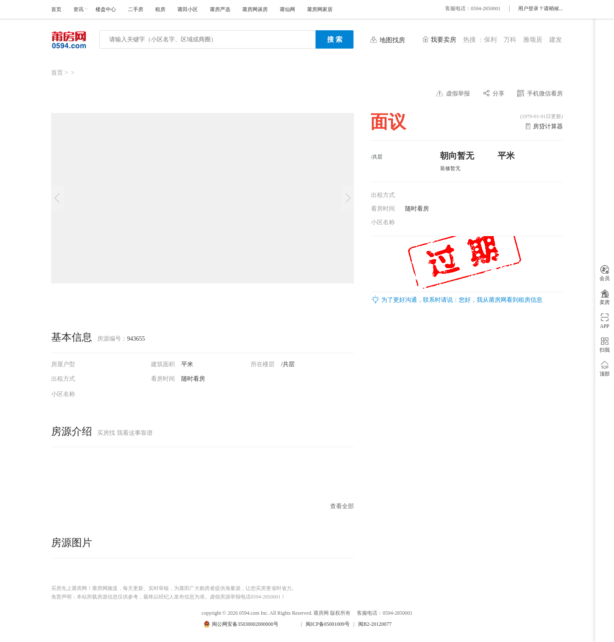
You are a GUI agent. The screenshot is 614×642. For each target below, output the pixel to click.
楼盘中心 (106, 9)
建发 (555, 39)
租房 (160, 9)
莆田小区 (187, 9)
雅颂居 (532, 39)
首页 (56, 9)
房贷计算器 (548, 126)
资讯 (78, 9)
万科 (510, 39)
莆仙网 (287, 9)
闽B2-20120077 (374, 624)
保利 (490, 39)
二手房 (135, 9)
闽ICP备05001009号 (328, 624)
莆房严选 (220, 9)
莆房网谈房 (255, 9)
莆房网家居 (320, 9)
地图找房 (392, 40)
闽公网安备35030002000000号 (245, 624)
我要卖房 (443, 39)
